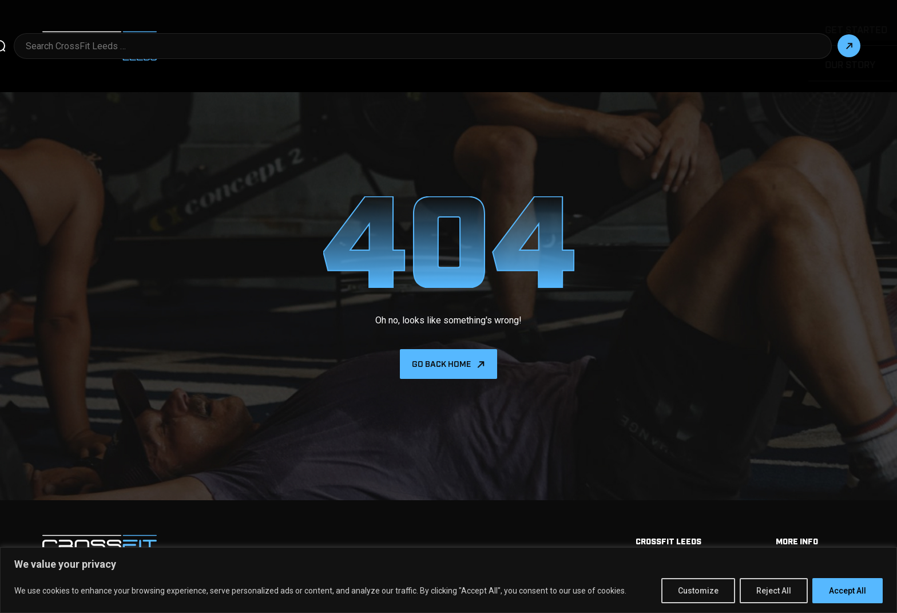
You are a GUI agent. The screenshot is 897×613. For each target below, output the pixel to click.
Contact (805, 26)
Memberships (804, 523)
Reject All (773, 590)
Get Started (402, 26)
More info (797, 500)
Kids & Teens (674, 26)
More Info (471, 26)
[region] (448, 580)
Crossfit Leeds (668, 500)
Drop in (530, 26)
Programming (596, 26)
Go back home (441, 324)
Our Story (744, 26)
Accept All (847, 590)
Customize (698, 590)
